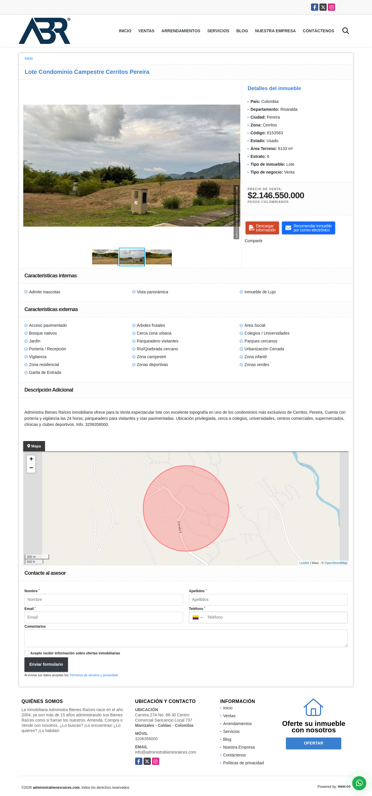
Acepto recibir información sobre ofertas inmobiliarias (75, 653)
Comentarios (35, 626)
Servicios (218, 30)
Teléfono (197, 608)
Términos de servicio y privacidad (93, 675)
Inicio (125, 30)
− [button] (31, 468)
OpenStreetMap (336, 563)
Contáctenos (318, 30)
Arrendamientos (181, 30)
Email (30, 608)
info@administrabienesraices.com (165, 752)
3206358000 (146, 738)
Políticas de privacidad (243, 763)
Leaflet (304, 563)
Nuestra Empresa (275, 30)
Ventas (146, 30)
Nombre (32, 590)
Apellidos (198, 590)
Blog (242, 30)
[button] (235, 89)
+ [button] (31, 459)
